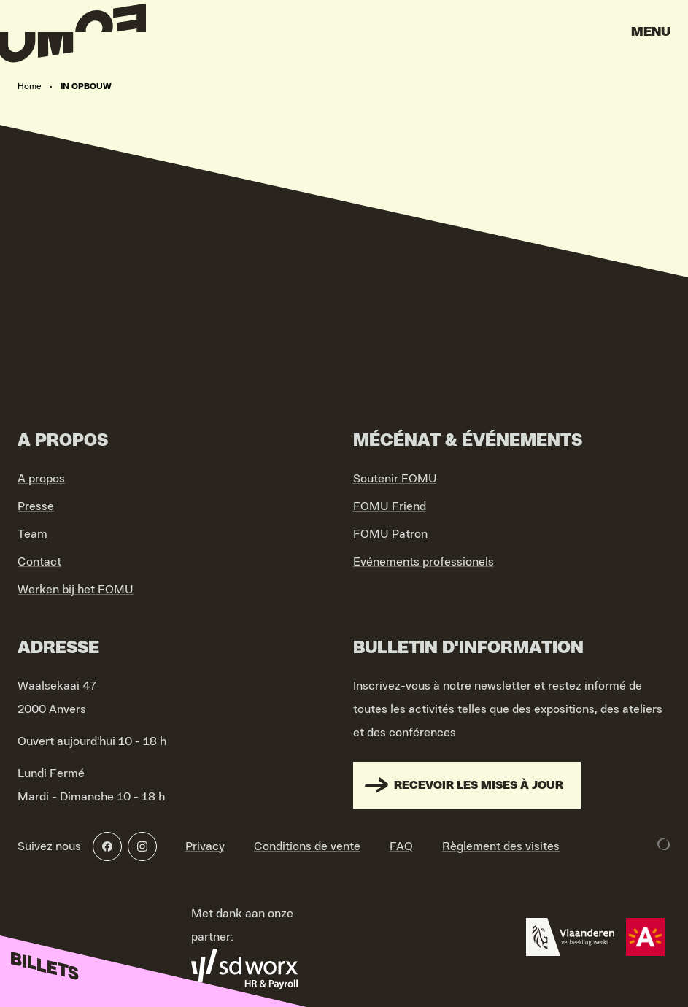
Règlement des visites (501, 846)
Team (32, 534)
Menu (650, 32)
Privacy (205, 846)
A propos (41, 479)
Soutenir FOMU (395, 479)
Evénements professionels (423, 562)
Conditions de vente (307, 846)
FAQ (401, 846)
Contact (39, 562)
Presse (36, 506)
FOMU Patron (390, 534)
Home (30, 86)
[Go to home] (73, 36)
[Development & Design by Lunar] (663, 844)
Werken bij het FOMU (76, 589)
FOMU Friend (389, 506)
